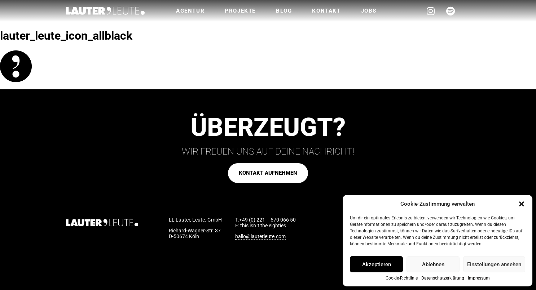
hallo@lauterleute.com (260, 236)
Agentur (190, 11)
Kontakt (326, 11)
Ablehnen (433, 264)
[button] (521, 204)
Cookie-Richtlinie (402, 278)
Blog (284, 11)
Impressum (479, 278)
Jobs (369, 11)
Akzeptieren (376, 264)
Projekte (240, 11)
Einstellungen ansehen (494, 264)
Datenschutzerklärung (442, 278)
